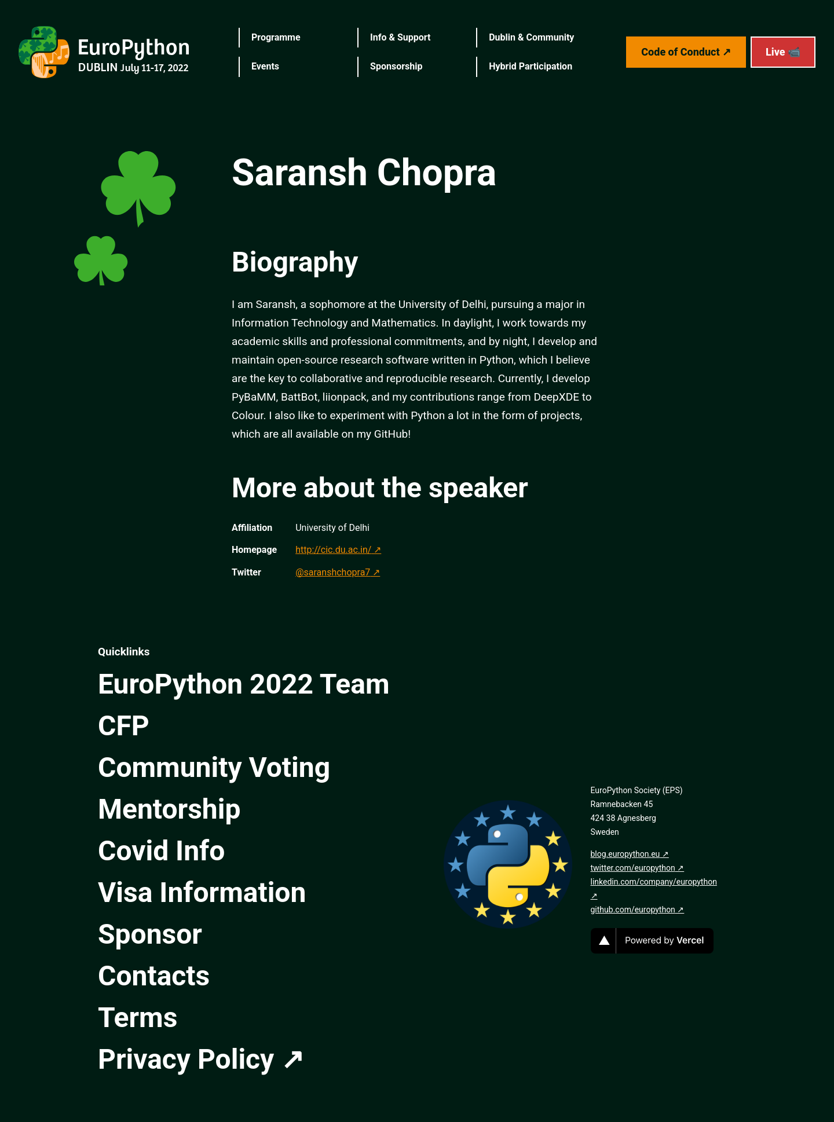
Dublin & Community (531, 37)
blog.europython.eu (625, 854)
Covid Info (161, 850)
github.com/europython (633, 909)
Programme (276, 37)
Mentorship (169, 809)
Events (265, 66)
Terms (137, 1017)
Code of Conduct (680, 52)
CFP (123, 725)
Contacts (154, 975)
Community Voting (214, 767)
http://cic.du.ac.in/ (333, 549)
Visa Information (202, 892)
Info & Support (400, 37)
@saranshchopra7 (332, 572)
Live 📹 (783, 52)
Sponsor (150, 934)
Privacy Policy (186, 1059)
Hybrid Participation (530, 66)
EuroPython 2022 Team (244, 684)
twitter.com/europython (633, 867)
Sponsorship (396, 66)
